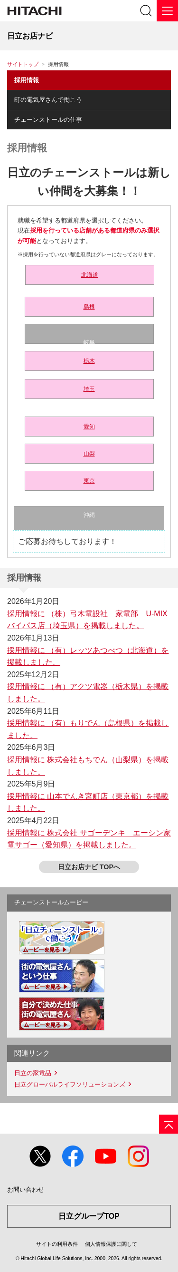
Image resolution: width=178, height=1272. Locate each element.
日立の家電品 (32, 1073)
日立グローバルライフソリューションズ (69, 1084)
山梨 (89, 453)
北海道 (89, 275)
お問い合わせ (25, 1189)
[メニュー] (167, 10)
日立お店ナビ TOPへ (89, 867)
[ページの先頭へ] (168, 1124)
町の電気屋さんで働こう (48, 99)
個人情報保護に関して (111, 1244)
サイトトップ (22, 64)
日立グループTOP (89, 1216)
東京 (89, 480)
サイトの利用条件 (57, 1244)
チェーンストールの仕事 (48, 119)
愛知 (89, 426)
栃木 (89, 361)
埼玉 (89, 389)
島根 (89, 306)
